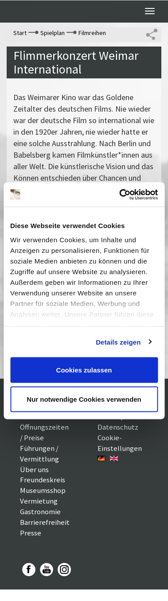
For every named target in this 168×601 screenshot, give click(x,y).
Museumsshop (43, 490)
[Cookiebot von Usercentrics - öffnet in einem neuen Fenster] (120, 194)
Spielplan (52, 33)
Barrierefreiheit (45, 522)
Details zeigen (118, 341)
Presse (30, 533)
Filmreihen (92, 33)
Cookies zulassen (84, 370)
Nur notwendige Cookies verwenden (84, 399)
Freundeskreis (42, 480)
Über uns (34, 469)
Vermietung (39, 501)
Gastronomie (40, 511)
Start (20, 33)
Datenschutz (118, 427)
